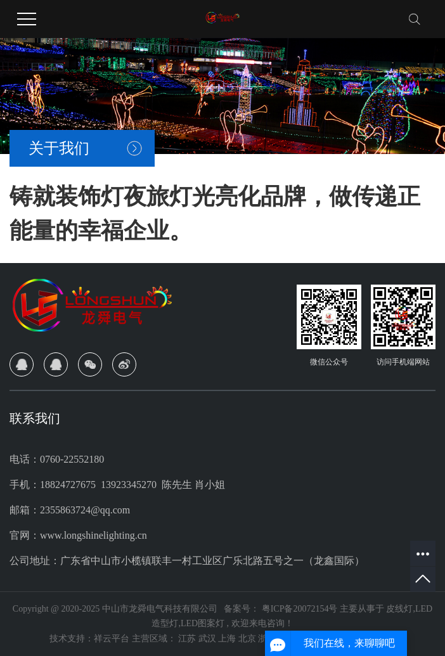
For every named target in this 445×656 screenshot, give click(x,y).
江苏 (188, 638)
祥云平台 (111, 638)
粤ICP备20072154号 (300, 609)
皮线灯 (399, 609)
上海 (228, 638)
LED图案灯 (202, 623)
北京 (248, 638)
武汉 (208, 638)
